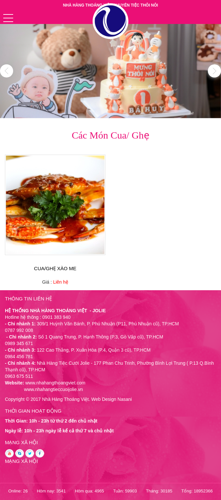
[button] (8, 18)
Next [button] (214, 70)
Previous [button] (6, 70)
